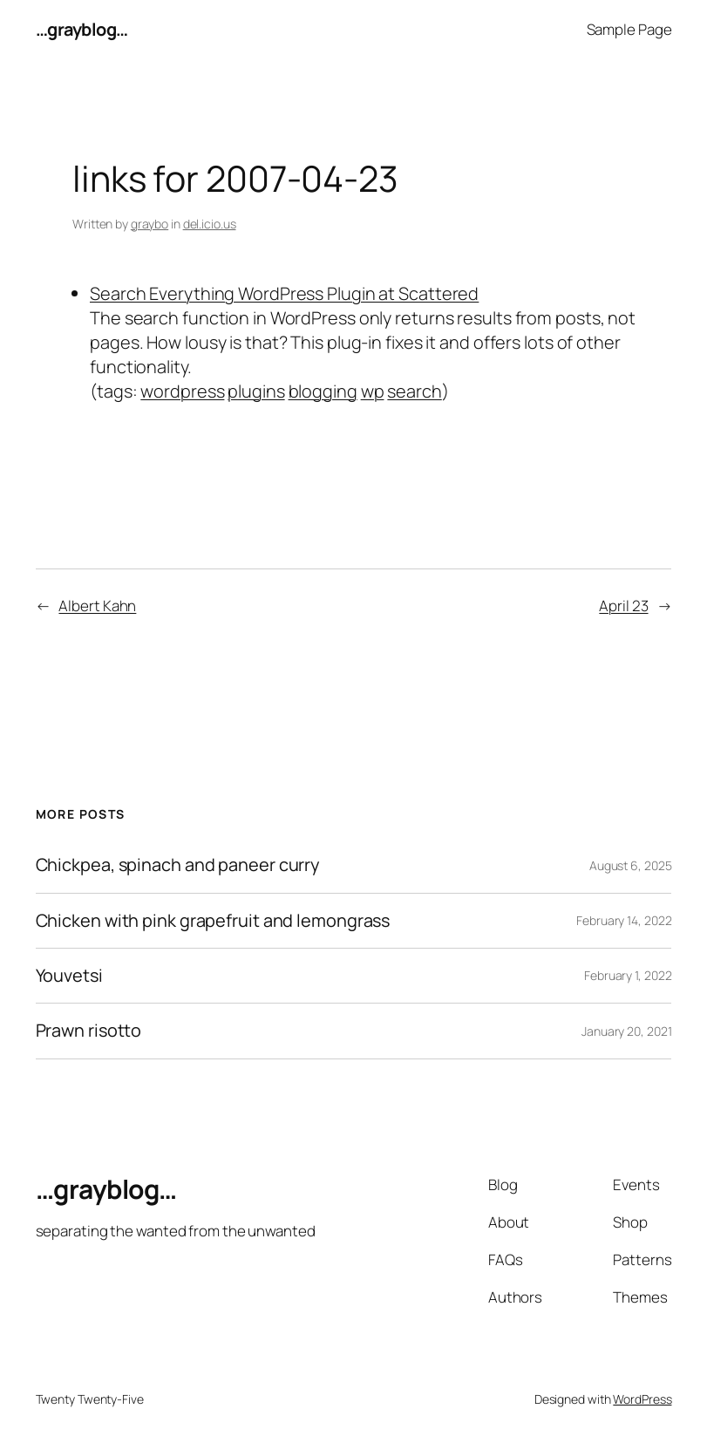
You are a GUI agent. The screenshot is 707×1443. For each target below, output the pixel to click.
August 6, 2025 (630, 865)
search (414, 391)
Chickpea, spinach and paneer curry (178, 865)
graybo (149, 223)
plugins (256, 391)
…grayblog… (82, 29)
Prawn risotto (89, 1030)
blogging (323, 391)
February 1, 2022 (627, 975)
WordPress (642, 1399)
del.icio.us (209, 223)
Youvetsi (69, 975)
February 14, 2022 (623, 920)
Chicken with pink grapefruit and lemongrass (213, 920)
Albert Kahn (97, 606)
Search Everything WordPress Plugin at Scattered (284, 293)
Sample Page (629, 29)
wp (372, 391)
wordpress (182, 391)
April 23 (623, 606)
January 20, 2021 (626, 1031)
